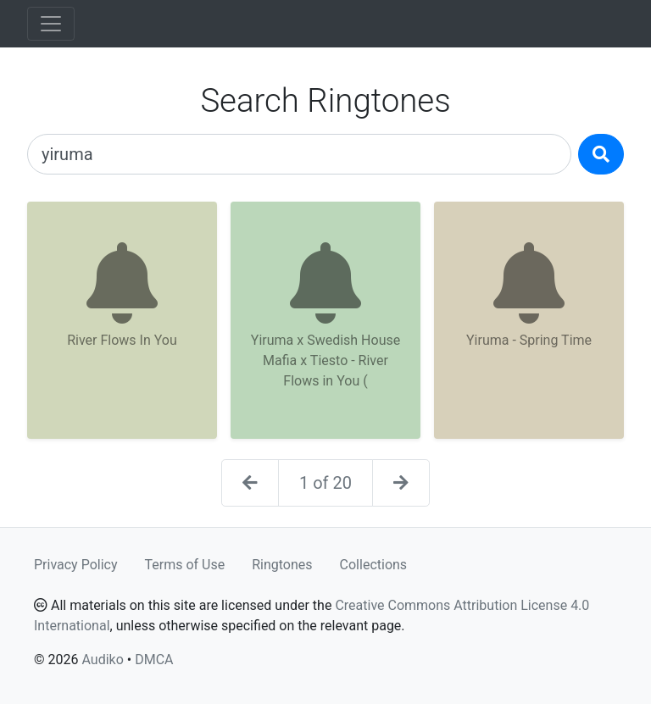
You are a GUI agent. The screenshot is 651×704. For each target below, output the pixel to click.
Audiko (102, 659)
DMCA (154, 659)
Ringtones (282, 565)
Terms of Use (185, 565)
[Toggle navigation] (51, 24)
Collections (374, 565)
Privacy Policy (76, 565)
